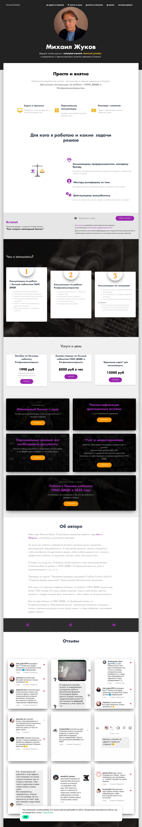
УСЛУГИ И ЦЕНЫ (75, 5)
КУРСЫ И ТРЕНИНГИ (94, 5)
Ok (25, 817)
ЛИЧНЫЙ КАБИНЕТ (125, 5)
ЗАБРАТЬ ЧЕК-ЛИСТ (125, 217)
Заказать (27, 380)
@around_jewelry (92, 53)
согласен (79, 224)
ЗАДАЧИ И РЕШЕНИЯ (55, 5)
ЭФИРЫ (111, 5)
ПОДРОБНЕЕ (38, 421)
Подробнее (47, 812)
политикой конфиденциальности (100, 226)
